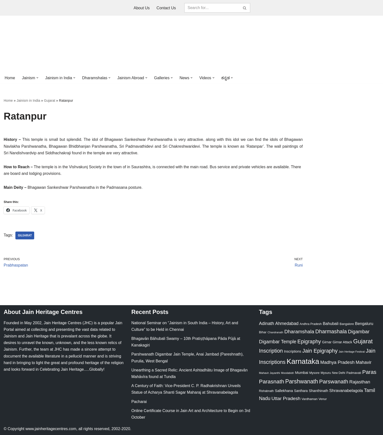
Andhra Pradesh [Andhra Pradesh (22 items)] (311, 324)
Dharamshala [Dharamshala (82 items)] (299, 331)
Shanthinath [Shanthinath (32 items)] (318, 391)
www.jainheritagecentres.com (50, 429)
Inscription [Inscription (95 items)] (271, 351)
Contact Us (166, 8)
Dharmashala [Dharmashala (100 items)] (331, 331)
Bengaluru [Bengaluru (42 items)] (364, 323)
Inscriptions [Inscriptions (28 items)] (292, 351)
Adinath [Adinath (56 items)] (266, 323)
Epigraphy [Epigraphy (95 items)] (309, 342)
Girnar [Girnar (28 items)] (327, 342)
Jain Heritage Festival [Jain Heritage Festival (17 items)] (352, 351)
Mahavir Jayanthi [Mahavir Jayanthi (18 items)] (269, 372)
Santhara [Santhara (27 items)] (301, 391)
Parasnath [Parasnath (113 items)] (271, 382)
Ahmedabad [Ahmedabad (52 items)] (286, 323)
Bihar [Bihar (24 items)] (262, 332)
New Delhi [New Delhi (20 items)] (338, 373)
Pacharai (139, 402)
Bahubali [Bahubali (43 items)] (330, 323)
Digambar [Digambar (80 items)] (359, 331)
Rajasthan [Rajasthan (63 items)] (359, 381)
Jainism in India (28, 100)
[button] (37, 78)
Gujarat (49, 100)
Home (10, 78)
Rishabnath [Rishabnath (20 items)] (266, 391)
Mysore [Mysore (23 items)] (314, 373)
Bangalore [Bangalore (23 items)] (347, 324)
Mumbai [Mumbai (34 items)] (301, 372)
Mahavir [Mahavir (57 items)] (364, 362)
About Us (142, 8)
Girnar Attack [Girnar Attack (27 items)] (342, 342)
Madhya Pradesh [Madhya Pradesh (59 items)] (337, 362)
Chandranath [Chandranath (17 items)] (275, 332)
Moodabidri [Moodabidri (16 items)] (287, 372)
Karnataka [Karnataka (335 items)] (303, 361)
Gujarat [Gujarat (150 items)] (363, 341)
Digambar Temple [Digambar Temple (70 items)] (277, 341)
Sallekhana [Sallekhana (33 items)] (284, 391)
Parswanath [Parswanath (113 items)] (333, 382)
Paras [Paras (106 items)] (369, 372)
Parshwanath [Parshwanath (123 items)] (301, 381)
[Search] (211, 8)
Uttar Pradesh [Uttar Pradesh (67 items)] (285, 398)
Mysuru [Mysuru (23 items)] (326, 373)
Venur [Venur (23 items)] (323, 399)
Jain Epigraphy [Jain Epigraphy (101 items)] (320, 351)
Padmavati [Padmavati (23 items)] (353, 373)
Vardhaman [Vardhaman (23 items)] (310, 399)
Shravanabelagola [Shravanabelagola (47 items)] (346, 390)
